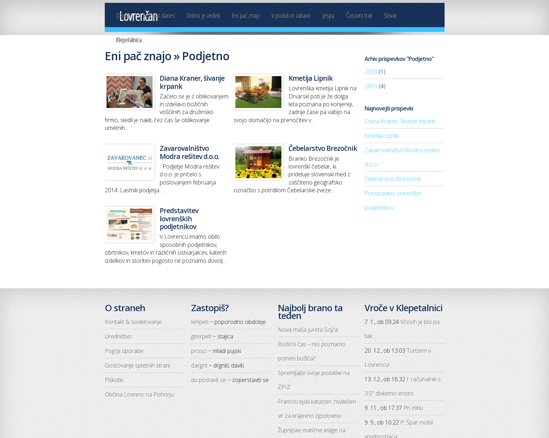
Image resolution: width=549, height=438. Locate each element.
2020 (371, 71)
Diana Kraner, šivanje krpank (400, 121)
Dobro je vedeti (203, 15)
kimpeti (199, 322)
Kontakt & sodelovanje (133, 322)
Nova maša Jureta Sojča (308, 330)
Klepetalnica (129, 40)
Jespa (328, 15)
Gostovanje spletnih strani (137, 365)
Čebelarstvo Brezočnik (393, 179)
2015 (371, 86)
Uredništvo (118, 336)
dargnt (199, 365)
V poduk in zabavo (290, 15)
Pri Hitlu (413, 408)
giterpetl (201, 336)
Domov (123, 15)
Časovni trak (359, 15)
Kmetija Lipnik (382, 136)
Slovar (390, 15)
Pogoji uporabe (124, 351)
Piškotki (114, 380)
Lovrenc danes (159, 15)
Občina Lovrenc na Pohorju (139, 394)
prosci (199, 351)
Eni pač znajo (246, 15)
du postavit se (208, 380)
